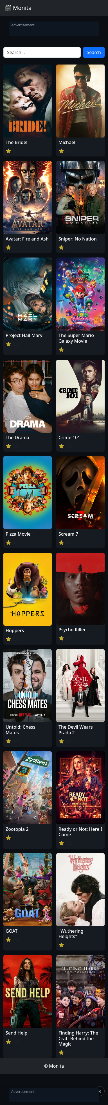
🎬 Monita (18, 8)
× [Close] (100, 1091)
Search (94, 52)
